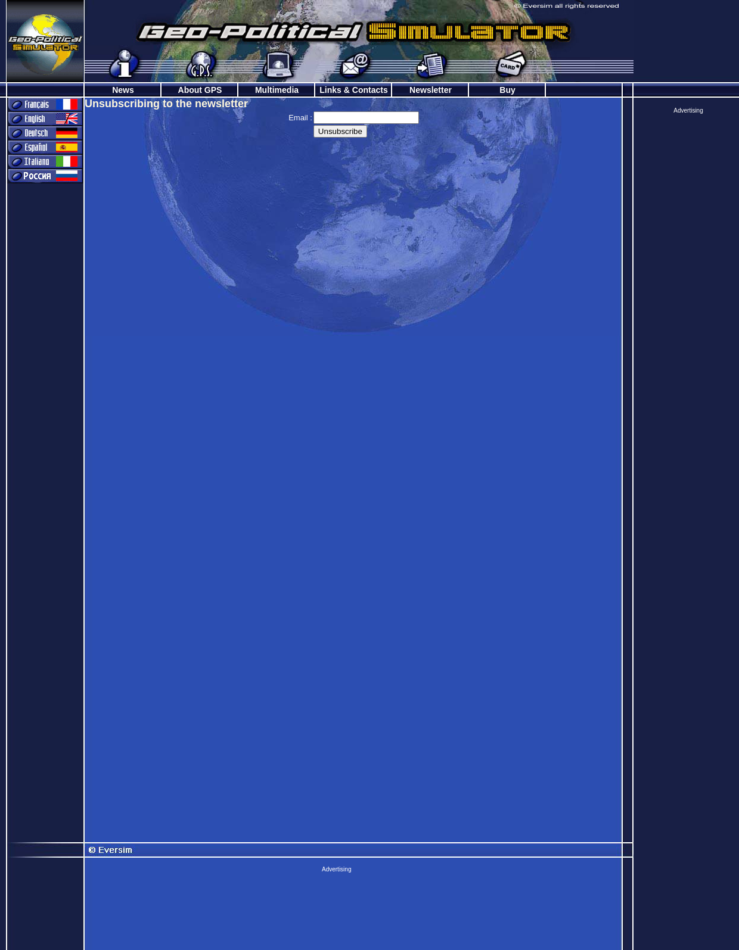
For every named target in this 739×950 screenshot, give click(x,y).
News (123, 90)
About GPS (200, 90)
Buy (507, 90)
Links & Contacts (353, 90)
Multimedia (277, 90)
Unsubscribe (340, 131)
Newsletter (430, 90)
